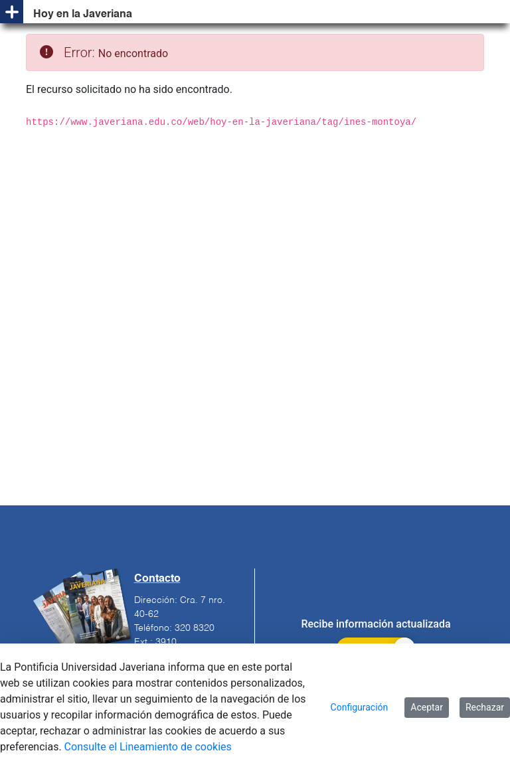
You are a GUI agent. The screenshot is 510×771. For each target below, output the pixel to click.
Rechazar (485, 707)
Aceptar (426, 707)
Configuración (359, 707)
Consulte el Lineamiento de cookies (148, 746)
